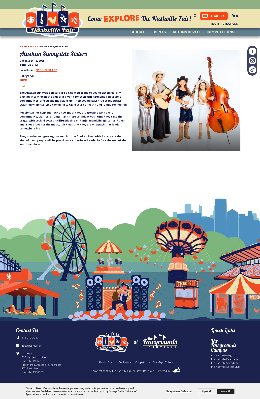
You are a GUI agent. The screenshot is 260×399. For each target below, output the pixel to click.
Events (159, 32)
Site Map (158, 362)
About (138, 32)
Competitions (220, 32)
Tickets (169, 362)
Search (195, 16)
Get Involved (186, 32)
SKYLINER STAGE (46, 70)
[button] (186, 100)
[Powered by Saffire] (175, 370)
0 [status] (237, 16)
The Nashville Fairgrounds (225, 355)
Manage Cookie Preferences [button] (179, 391)
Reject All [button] (206, 391)
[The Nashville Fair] (53, 20)
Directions (230, 23)
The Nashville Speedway (224, 363)
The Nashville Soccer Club (225, 366)
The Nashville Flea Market (225, 359)
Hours (215, 23)
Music (33, 46)
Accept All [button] (225, 391)
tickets (217, 16)
